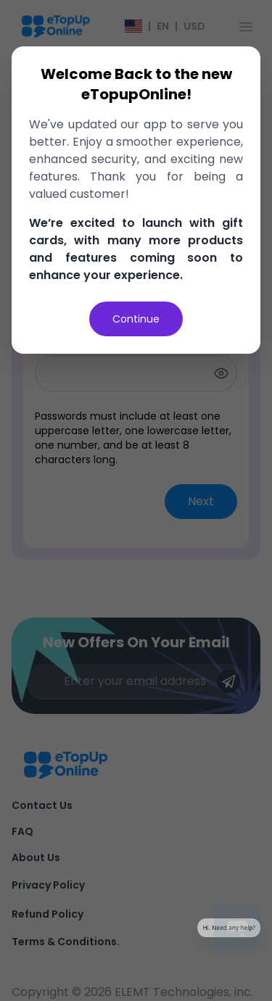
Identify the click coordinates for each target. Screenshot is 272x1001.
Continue (136, 319)
